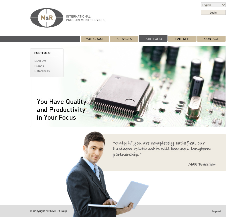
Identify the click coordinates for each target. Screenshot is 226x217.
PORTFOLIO (153, 39)
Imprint (216, 211)
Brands (39, 66)
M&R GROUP (95, 39)
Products (40, 61)
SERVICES (124, 39)
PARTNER (182, 39)
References (42, 71)
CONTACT (211, 39)
